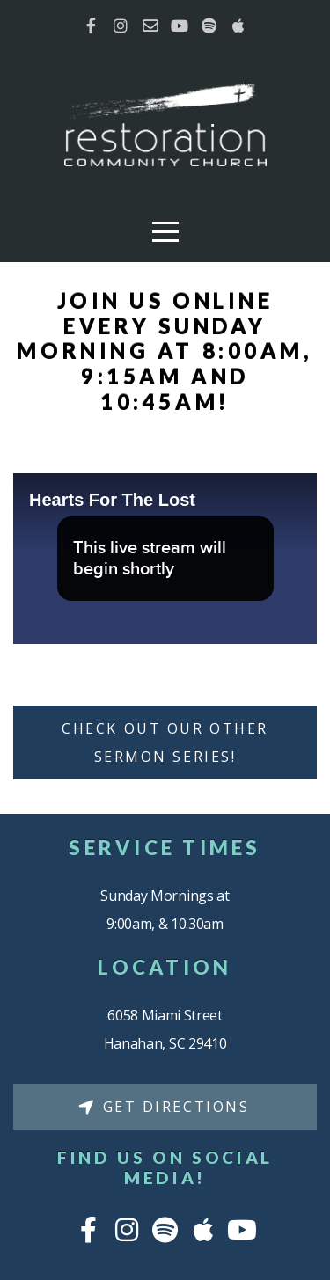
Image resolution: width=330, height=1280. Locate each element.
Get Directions (163, 1106)
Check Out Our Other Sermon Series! (165, 742)
